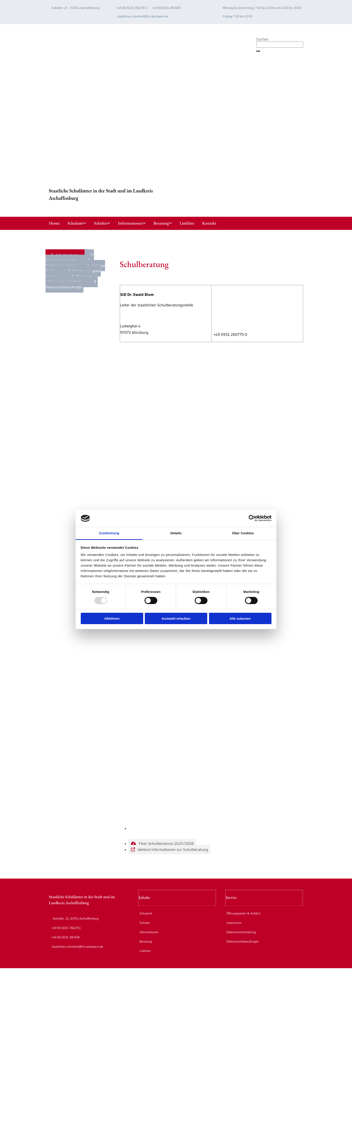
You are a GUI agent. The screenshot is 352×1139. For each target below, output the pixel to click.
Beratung (161, 223)
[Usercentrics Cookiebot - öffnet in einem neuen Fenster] (251, 518)
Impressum (233, 923)
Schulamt (75, 223)
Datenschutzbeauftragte (242, 941)
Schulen (100, 223)
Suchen (262, 39)
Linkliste (187, 223)
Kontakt (209, 223)
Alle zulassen (240, 618)
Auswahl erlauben (176, 618)
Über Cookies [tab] (243, 533)
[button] (258, 51)
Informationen (130, 223)
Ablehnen (111, 618)
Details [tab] (176, 533)
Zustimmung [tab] (109, 533)
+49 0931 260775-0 (230, 334)
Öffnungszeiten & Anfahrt (243, 913)
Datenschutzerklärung (241, 932)
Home (54, 223)
